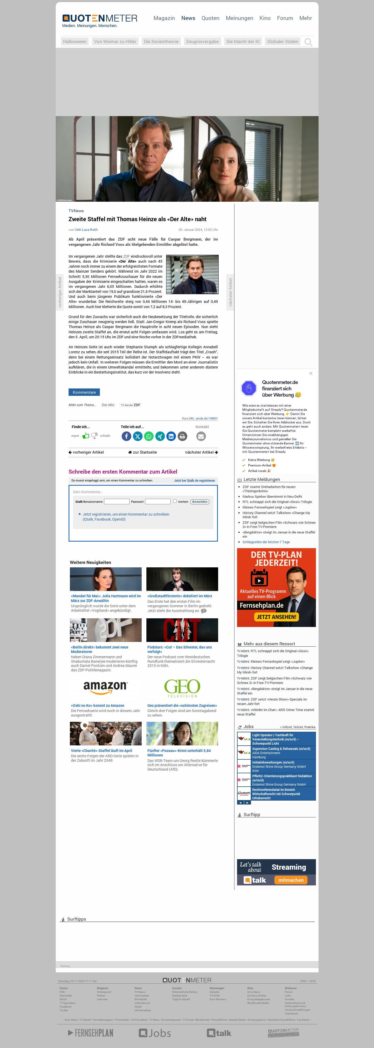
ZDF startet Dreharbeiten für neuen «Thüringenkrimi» (269, 488)
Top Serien (303, 1019)
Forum (285, 18)
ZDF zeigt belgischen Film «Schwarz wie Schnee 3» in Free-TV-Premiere (279, 524)
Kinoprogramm (257, 1019)
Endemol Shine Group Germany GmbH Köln (272, 766)
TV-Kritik (215, 995)
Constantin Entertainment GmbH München (269, 793)
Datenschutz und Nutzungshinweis (295, 1004)
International (142, 1003)
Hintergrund (104, 992)
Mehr (305, 18)
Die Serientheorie (161, 41)
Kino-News (253, 992)
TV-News (140, 992)
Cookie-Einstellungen (297, 1009)
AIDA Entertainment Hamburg (274, 752)
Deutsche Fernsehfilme (281, 1019)
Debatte (214, 992)
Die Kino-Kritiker (256, 995)
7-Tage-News (67, 1003)
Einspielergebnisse (258, 999)
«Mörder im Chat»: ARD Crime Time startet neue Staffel (276, 712)
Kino (265, 18)
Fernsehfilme (219, 1019)
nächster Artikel (201, 452)
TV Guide (188, 1019)
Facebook (65, 1006)
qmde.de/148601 (207, 418)
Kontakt (289, 999)
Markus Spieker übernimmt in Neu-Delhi (272, 496)
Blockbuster (202, 1019)
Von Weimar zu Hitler (115, 41)
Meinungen (239, 18)
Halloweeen (74, 41)
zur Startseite (142, 452)
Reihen (101, 995)
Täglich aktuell (181, 999)
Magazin (164, 18)
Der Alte (108, 405)
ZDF (126, 256)
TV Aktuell (85, 1019)
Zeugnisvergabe (202, 41)
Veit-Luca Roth (86, 229)
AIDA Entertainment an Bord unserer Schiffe (268, 738)
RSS (62, 992)
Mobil (63, 999)
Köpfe (138, 1006)
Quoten (210, 18)
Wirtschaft (141, 999)
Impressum (291, 1013)
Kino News (71, 1019)
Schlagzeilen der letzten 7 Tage (266, 541)
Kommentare (84, 392)
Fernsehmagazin (103, 1019)
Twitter (64, 1010)
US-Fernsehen (143, 1010)
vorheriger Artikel (86, 452)
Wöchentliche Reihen (184, 992)
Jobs (288, 995)
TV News (154, 1019)
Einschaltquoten (171, 1019)
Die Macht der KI (243, 41)
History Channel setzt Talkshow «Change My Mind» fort (276, 514)
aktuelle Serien (237, 1019)
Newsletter (66, 995)
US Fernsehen (139, 1019)
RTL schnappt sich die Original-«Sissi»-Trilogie (277, 501)
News (188, 18)
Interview (102, 999)
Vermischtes (142, 995)
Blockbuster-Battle (258, 1003)
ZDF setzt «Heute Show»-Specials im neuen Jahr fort (272, 701)
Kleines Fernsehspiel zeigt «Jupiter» (270, 507)
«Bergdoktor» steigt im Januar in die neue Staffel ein (279, 534)
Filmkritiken (122, 1019)
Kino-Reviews (218, 999)
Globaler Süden (282, 41)
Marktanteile (179, 995)
